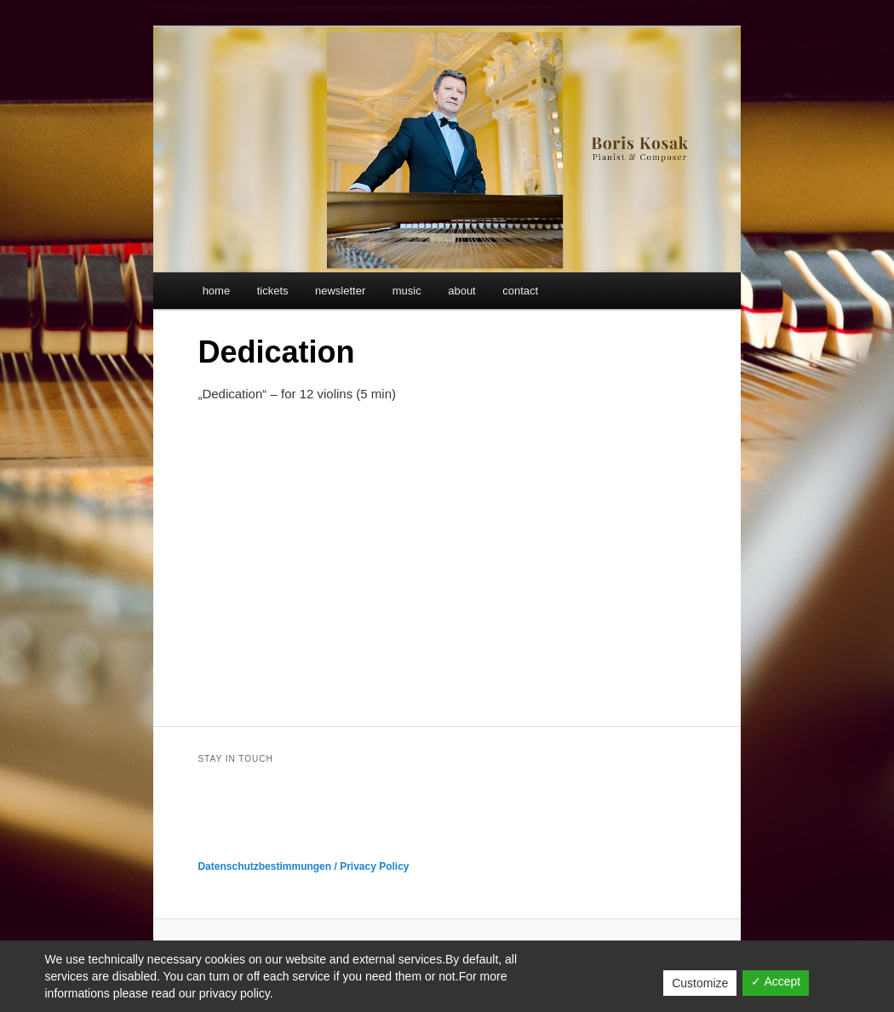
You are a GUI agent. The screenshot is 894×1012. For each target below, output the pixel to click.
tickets (273, 290)
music (407, 290)
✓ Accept (775, 981)
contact (520, 290)
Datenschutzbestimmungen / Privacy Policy (303, 866)
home (217, 290)
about (462, 290)
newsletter (340, 290)
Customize (700, 983)
